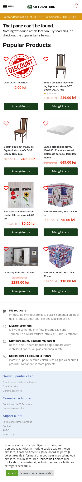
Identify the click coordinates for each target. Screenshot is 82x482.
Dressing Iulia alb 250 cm (19, 272)
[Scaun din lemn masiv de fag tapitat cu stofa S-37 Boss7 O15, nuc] (21, 130)
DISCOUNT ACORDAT (17, 82)
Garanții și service (12, 390)
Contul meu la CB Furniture (17, 404)
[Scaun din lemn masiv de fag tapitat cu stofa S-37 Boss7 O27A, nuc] (61, 66)
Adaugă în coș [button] (21, 106)
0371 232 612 (35, 17)
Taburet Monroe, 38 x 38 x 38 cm (61, 213)
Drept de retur (10, 386)
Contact (7, 426)
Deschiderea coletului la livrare (19, 382)
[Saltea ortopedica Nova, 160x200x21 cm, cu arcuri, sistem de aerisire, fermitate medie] (61, 130)
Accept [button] (12, 473)
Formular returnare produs (17, 422)
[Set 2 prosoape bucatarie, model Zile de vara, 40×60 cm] (21, 195)
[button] (4, 57)
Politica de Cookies (51, 459)
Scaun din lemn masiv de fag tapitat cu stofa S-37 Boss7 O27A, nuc (58, 86)
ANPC (6, 430)
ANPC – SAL (9, 434)
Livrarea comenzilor (13, 408)
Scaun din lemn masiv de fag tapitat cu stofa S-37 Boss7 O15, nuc (19, 150)
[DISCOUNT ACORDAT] (21, 66)
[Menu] (8, 7)
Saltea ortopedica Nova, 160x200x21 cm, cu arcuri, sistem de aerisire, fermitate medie (60, 152)
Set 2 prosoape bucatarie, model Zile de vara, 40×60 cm (19, 215)
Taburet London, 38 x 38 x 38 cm (59, 274)
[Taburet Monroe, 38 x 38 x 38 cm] (61, 195)
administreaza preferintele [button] (36, 473)
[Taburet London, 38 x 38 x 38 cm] (61, 256)
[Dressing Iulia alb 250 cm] (21, 256)
